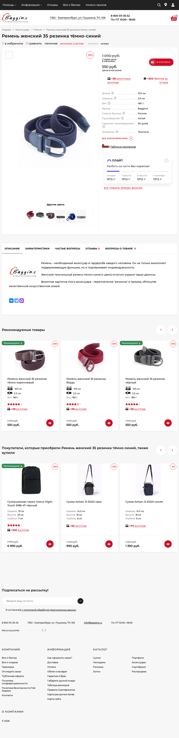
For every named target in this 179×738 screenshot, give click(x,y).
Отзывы (52, 5)
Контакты (7, 695)
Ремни (38, 29)
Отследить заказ (11, 671)
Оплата (51, 667)
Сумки (97, 657)
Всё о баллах (71, 5)
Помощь (8, 5)
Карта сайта (54, 699)
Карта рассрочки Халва (60, 694)
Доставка (52, 662)
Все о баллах (9, 657)
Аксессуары (22, 29)
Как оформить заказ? (59, 657)
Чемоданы (99, 662)
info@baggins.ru (93, 622)
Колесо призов (96, 5)
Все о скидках (10, 662)
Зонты (96, 671)
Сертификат (139, 667)
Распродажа (139, 671)
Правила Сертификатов (61, 689)
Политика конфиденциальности (14, 682)
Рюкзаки (98, 667)
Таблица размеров (123, 146)
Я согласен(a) (39, 610)
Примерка (8, 667)
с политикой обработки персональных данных (49, 610)
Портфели (138, 657)
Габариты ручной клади (61, 680)
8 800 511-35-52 (10, 622)
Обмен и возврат (57, 671)
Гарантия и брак (56, 676)
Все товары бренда (123, 188)
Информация (30, 5)
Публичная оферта (13, 676)
